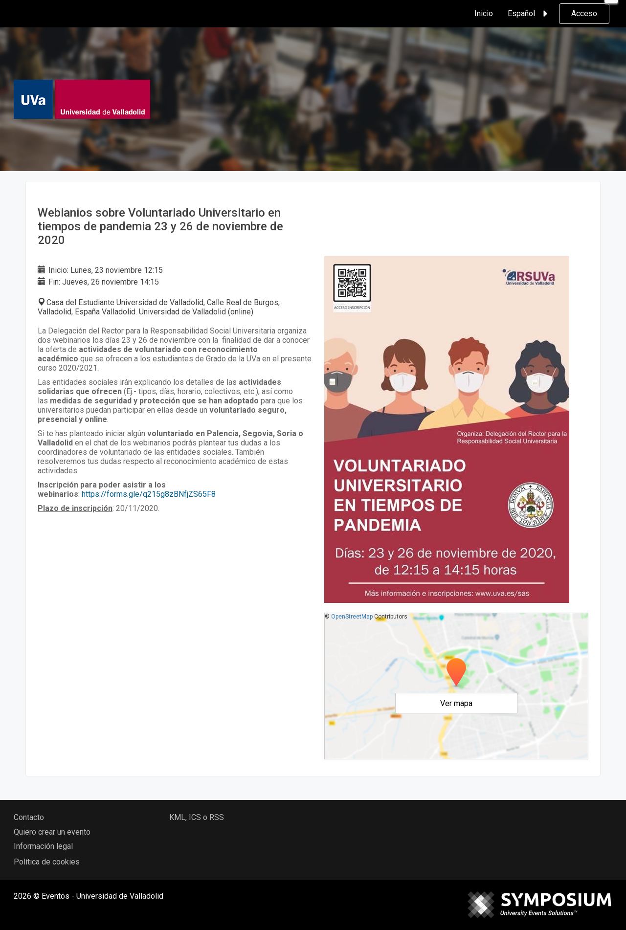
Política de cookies (47, 861)
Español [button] (529, 14)
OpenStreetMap (352, 616)
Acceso (584, 13)
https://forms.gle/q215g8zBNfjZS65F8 (149, 494)
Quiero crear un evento (52, 832)
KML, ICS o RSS (196, 817)
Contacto (29, 817)
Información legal (43, 846)
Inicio (483, 13)
